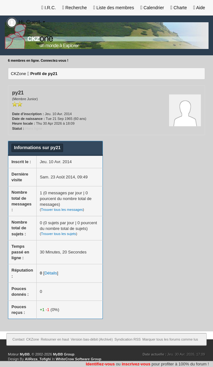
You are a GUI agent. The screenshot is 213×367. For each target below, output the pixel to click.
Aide (199, 7)
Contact (18, 339)
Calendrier (152, 7)
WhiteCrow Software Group (78, 359)
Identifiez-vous (100, 364)
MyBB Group (63, 354)
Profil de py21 (43, 73)
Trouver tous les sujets (58, 234)
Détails (50, 273)
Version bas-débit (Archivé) (92, 339)
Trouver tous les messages (62, 209)
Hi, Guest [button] (23, 22)
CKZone (18, 73)
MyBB (25, 354)
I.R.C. (48, 7)
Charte (178, 7)
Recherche (74, 7)
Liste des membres (113, 7)
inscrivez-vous (136, 364)
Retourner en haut (55, 339)
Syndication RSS (127, 339)
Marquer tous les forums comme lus (170, 339)
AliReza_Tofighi (38, 359)
